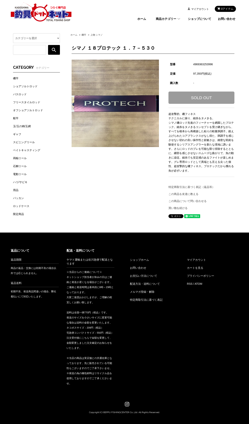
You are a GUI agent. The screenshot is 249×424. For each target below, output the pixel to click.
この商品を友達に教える (183, 194)
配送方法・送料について (145, 283)
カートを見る (195, 267)
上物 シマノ (96, 34)
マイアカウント (200, 9)
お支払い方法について (143, 275)
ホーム (141, 18)
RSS (190, 283)
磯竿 (84, 34)
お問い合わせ (226, 18)
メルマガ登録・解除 (142, 291)
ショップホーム (139, 259)
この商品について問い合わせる (187, 201)
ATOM (198, 283)
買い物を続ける (178, 208)
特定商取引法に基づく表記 (146, 299)
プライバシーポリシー (200, 275)
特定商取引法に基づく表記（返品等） (191, 187)
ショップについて (199, 18)
